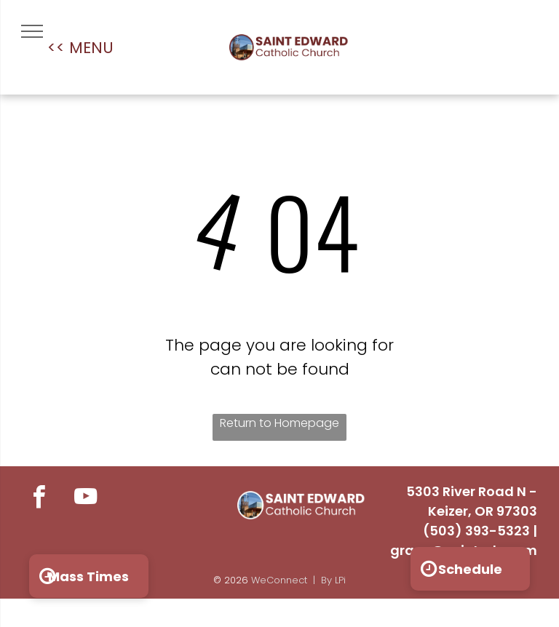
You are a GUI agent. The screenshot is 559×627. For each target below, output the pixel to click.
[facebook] (39, 499)
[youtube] (85, 499)
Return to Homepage (279, 423)
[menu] (32, 31)
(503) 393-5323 (476, 531)
